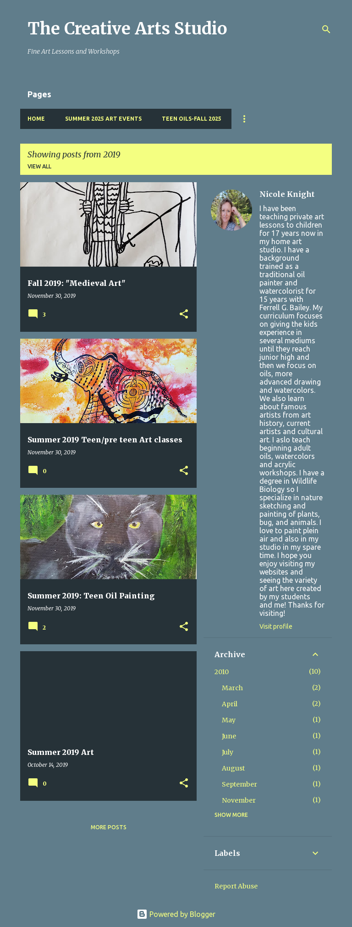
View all (39, 166)
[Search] (326, 29)
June (229, 736)
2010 (221, 672)
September (239, 784)
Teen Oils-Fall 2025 (191, 119)
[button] (183, 314)
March (232, 688)
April (229, 704)
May (229, 720)
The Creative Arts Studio (127, 28)
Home (36, 119)
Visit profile (275, 626)
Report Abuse (236, 886)
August (233, 768)
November (239, 800)
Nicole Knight (286, 194)
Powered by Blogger (176, 914)
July (227, 752)
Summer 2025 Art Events (103, 119)
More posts (108, 827)
